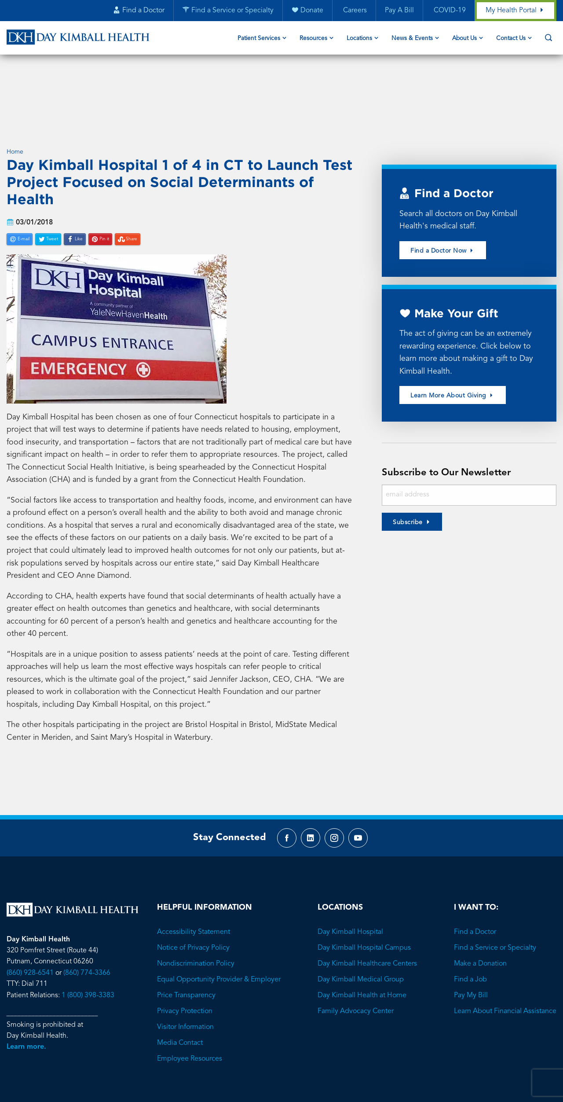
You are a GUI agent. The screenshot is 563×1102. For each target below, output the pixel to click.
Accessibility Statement (193, 871)
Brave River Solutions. (318, 1049)
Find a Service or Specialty (495, 887)
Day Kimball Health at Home (362, 935)
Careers (353, 11)
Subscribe (408, 458)
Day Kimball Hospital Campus (364, 887)
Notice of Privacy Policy (193, 887)
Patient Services (259, 39)
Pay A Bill (398, 11)
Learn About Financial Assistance (505, 951)
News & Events (412, 39)
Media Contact (180, 982)
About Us (464, 39)
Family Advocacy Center (356, 951)
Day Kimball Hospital (350, 871)
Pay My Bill (471, 935)
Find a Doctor (475, 871)
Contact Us (511, 39)
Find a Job (470, 919)
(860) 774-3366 (86, 912)
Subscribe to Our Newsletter (448, 409)
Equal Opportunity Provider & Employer (219, 919)
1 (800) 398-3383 (88, 935)
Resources (313, 39)
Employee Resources (189, 998)
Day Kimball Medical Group (361, 919)
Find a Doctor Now (442, 185)
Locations (359, 39)
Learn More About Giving (452, 331)
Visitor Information (185, 966)
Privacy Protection (184, 951)
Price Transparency (186, 935)
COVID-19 (448, 11)
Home (15, 86)
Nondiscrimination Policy (195, 903)
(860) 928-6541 (30, 912)
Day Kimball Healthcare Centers (367, 903)
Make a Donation (480, 903)
